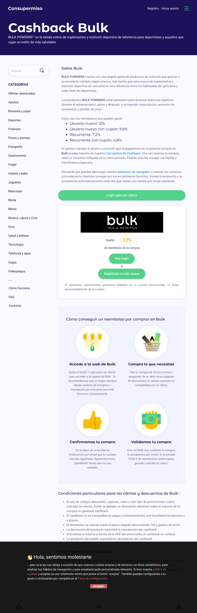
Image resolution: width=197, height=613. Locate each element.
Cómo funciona (28, 288)
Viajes (12, 262)
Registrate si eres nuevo (122, 274)
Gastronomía (17, 155)
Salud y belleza (18, 236)
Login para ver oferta (121, 195)
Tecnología (15, 244)
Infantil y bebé (18, 173)
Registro (153, 8)
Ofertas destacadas (21, 93)
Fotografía (15, 147)
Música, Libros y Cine (22, 218)
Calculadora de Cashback (122, 153)
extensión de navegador (134, 172)
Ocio (11, 227)
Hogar (12, 164)
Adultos (13, 102)
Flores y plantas (19, 138)
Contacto (28, 305)
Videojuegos (16, 271)
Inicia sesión (170, 8)
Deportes (14, 120)
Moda (12, 200)
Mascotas (15, 191)
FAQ (28, 297)
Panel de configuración (92, 578)
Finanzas (14, 129)
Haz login (122, 258)
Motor (12, 209)
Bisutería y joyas (19, 111)
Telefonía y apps (19, 253)
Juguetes (14, 182)
